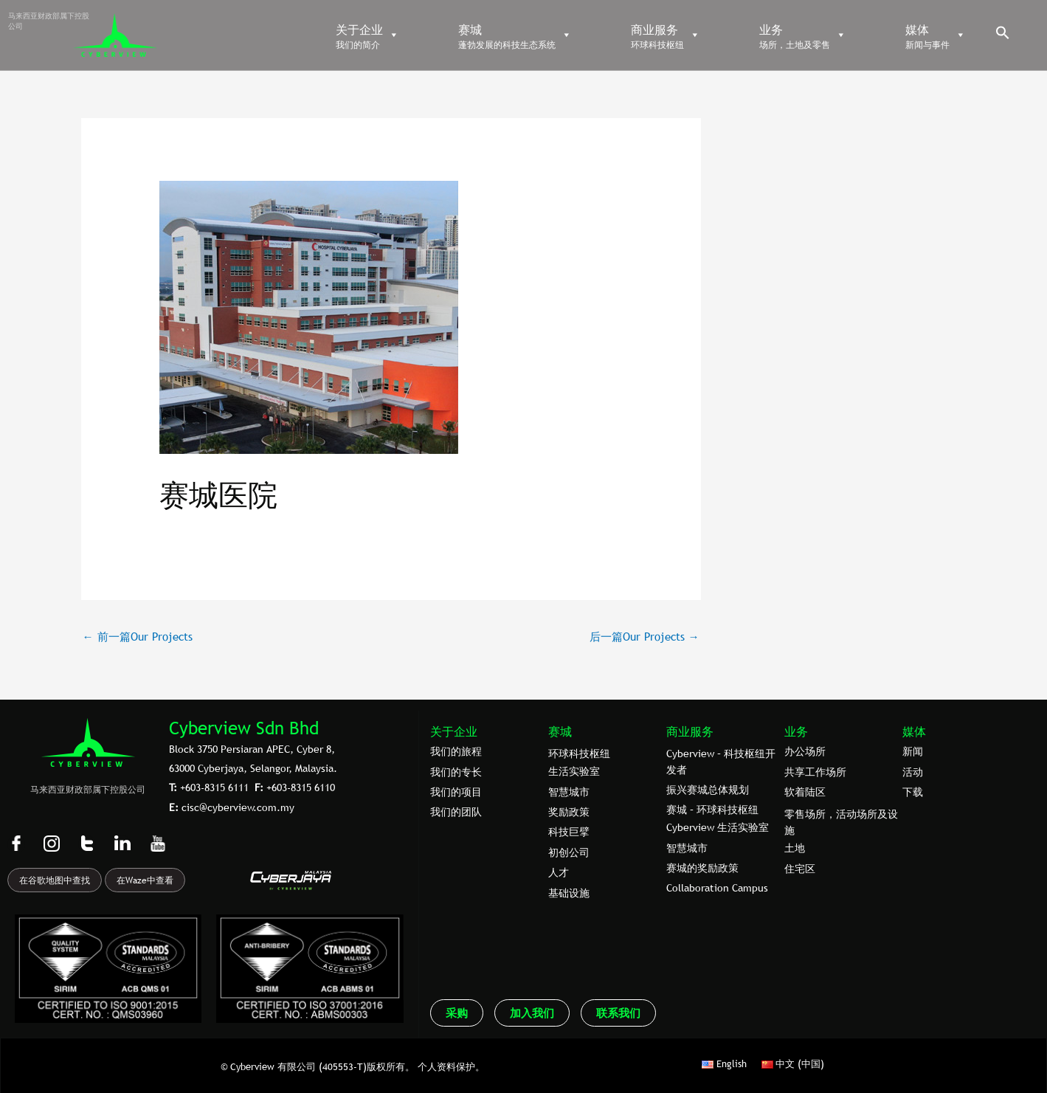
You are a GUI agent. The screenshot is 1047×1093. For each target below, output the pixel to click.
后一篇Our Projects (644, 636)
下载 (912, 792)
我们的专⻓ (456, 772)
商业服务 (689, 731)
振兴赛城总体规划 (707, 789)
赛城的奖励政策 (702, 868)
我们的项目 (456, 792)
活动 (912, 772)
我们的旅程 (456, 751)
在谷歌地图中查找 (54, 880)
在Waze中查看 (145, 880)
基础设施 (569, 893)
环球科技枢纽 (579, 753)
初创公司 (569, 852)
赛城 (560, 731)
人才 (558, 872)
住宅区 (799, 868)
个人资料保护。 (451, 1066)
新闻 (912, 751)
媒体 (914, 731)
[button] (1002, 36)
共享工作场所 (815, 772)
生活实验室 (574, 771)
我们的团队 (456, 811)
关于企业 (453, 731)
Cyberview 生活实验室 (717, 827)
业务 (796, 731)
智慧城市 (569, 792)
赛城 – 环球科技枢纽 (712, 809)
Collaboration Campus (717, 887)
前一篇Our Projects (138, 636)
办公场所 (805, 751)
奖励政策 (569, 811)
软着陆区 (805, 792)
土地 (794, 848)
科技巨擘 (569, 831)
